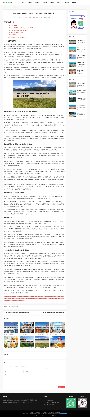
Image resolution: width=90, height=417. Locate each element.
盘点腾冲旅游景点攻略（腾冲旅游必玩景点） (14, 334)
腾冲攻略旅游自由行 (13, 306)
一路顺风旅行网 (53, 415)
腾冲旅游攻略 (12, 34)
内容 (5, 374)
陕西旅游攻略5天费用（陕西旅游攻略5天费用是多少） (81, 85)
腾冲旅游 (15, 7)
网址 (46, 369)
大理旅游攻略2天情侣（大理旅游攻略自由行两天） (81, 57)
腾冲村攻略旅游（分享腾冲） (11, 347)
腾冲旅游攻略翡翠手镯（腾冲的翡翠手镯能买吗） (46, 334)
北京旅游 (37, 2)
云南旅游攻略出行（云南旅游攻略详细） (81, 114)
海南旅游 (44, 2)
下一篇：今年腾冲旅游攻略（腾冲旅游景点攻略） (54, 312)
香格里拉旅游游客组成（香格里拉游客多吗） (81, 107)
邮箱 (26, 369)
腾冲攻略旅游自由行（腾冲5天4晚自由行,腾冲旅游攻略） (47, 347)
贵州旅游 (52, 2)
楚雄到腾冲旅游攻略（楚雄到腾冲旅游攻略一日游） (61, 334)
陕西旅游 (59, 2)
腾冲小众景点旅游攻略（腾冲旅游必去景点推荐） (30, 334)
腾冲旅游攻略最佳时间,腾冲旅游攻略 (18, 30)
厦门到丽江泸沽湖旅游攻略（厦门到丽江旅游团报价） (81, 100)
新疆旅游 (74, 2)
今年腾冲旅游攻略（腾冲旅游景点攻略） (28, 347)
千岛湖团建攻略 (13, 25)
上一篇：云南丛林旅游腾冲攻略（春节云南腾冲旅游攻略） (17, 312)
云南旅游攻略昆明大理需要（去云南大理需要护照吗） (81, 49)
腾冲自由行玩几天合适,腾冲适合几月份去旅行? (21, 28)
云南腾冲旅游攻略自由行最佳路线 (17, 37)
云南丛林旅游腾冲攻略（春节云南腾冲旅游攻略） (61, 347)
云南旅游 (30, 2)
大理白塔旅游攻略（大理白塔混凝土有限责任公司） (81, 42)
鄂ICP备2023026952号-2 (38, 415)
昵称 (5, 369)
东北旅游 (67, 2)
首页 (23, 2)
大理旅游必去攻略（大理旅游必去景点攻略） (81, 64)
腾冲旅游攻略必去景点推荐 (16, 32)
